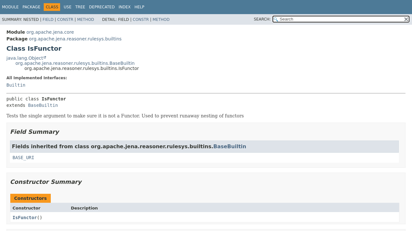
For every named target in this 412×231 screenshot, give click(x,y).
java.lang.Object (24, 58)
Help (139, 7)
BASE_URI (23, 157)
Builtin (15, 85)
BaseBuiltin (43, 105)
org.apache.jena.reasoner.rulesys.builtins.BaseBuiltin (75, 63)
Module (10, 7)
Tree (80, 7)
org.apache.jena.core (50, 32)
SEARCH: (262, 19)
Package (31, 7)
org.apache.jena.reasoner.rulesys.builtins (75, 38)
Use (67, 7)
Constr (65, 19)
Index (125, 7)
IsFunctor (25, 217)
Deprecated (102, 7)
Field (47, 19)
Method (85, 19)
